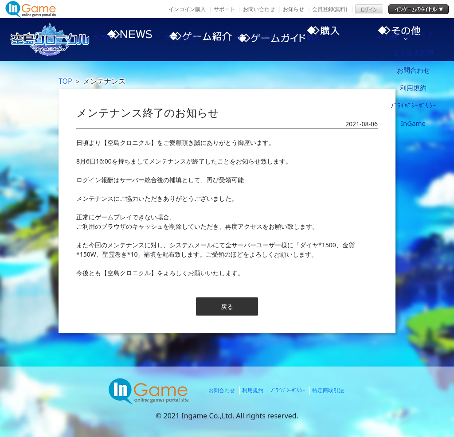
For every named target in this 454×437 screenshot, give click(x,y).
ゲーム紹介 (191, 39)
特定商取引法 (328, 390)
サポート (224, 9)
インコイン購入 (187, 9)
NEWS (116, 39)
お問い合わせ (259, 9)
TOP (65, 81)
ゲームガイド (266, 39)
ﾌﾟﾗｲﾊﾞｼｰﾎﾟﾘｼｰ (287, 390)
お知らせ (293, 9)
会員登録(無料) (329, 9)
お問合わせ (221, 390)
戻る (227, 306)
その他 (417, 39)
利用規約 (252, 390)
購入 (342, 39)
